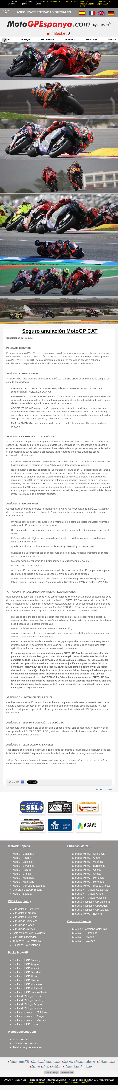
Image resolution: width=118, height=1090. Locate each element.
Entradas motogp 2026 (19, 1061)
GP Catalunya (47, 39)
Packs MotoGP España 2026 (103, 2)
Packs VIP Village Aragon (27, 1004)
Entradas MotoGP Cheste (86, 873)
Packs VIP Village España (27, 996)
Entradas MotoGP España (87, 913)
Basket (60, 33)
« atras (99, 789)
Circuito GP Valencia (83, 941)
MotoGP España (22, 893)
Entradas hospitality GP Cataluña (91, 901)
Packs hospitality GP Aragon (29, 1016)
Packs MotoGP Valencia (26, 968)
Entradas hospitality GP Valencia (90, 909)
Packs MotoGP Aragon (26, 964)
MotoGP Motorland (23, 881)
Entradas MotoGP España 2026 (87, 3)
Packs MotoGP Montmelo (27, 984)
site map (88, 1066)
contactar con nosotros (26, 1043)
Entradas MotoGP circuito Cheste (91, 885)
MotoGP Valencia (22, 861)
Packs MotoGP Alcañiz (26, 976)
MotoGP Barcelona (23, 865)
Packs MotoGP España (26, 1024)
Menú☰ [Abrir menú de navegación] (5, 12)
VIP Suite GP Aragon (25, 937)
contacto (112, 39)
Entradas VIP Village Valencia (89, 897)
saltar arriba (113, 1075)
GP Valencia (69, 39)
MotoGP (68, 1)
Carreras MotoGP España (27, 889)
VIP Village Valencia (24, 929)
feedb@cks (56, 1066)
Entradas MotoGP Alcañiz (86, 869)
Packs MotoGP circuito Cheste (30, 992)
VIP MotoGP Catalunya (26, 909)
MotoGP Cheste (22, 873)
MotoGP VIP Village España (29, 885)
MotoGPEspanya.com (60, 1080)
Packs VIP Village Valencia (28, 1008)
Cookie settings (51, 1072)
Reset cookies (67, 1072)
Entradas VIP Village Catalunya (90, 889)
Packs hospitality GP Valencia (30, 1020)
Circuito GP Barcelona (84, 933)
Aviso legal (68, 1061)
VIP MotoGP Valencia (25, 917)
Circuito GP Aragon (83, 937)
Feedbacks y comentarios (27, 1047)
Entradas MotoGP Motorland (88, 881)
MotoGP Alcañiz (22, 869)
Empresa (36, 1066)
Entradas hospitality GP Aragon (90, 905)
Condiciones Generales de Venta (46, 1061)
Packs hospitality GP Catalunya (30, 1012)
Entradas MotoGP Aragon (86, 857)
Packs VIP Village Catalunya (29, 1000)
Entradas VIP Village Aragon (88, 893)
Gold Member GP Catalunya (29, 933)
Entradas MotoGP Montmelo (88, 877)
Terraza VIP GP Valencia (27, 941)
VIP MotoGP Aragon (24, 913)
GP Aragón (26, 39)
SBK (76, 1)
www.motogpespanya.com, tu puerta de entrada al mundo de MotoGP (59, 1082)
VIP (60, 1)
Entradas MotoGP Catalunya (88, 853)
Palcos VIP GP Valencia (26, 945)
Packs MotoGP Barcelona (27, 972)
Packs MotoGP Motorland (27, 988)
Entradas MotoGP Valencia (87, 861)
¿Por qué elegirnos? (73, 1066)
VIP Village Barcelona (25, 921)
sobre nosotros (21, 1039)
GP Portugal (91, 39)
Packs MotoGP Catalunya (27, 960)
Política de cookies (106, 1061)
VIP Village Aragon (23, 925)
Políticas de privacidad (85, 1061)
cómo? (46, 1066)
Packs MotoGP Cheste (26, 980)
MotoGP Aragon (22, 857)
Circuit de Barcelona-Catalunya (89, 929)
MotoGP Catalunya (23, 853)
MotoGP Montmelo (23, 877)
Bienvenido (52, 1)
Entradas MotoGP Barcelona (88, 865)
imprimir (108, 789)
